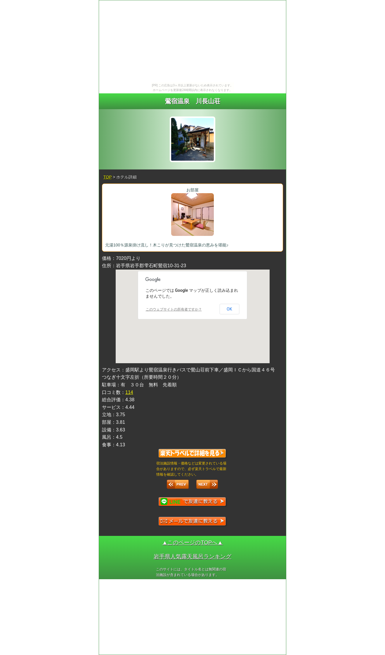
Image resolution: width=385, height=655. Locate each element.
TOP (107, 177)
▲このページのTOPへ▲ (192, 542)
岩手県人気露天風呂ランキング (192, 556)
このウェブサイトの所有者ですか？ (174, 309)
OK (229, 309)
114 (129, 392)
